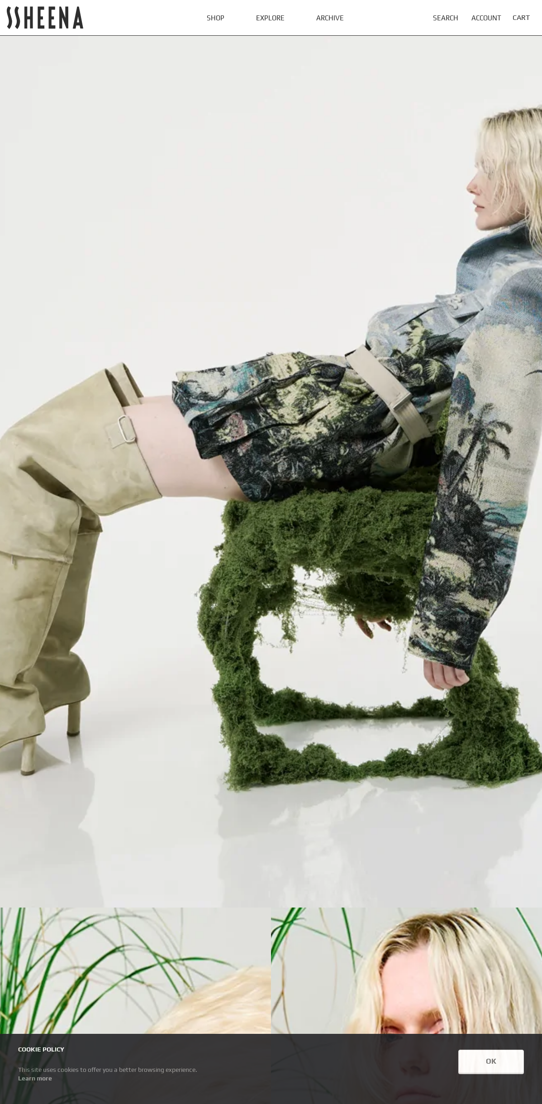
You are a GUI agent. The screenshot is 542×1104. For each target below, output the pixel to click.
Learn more (35, 1078)
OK (491, 1061)
